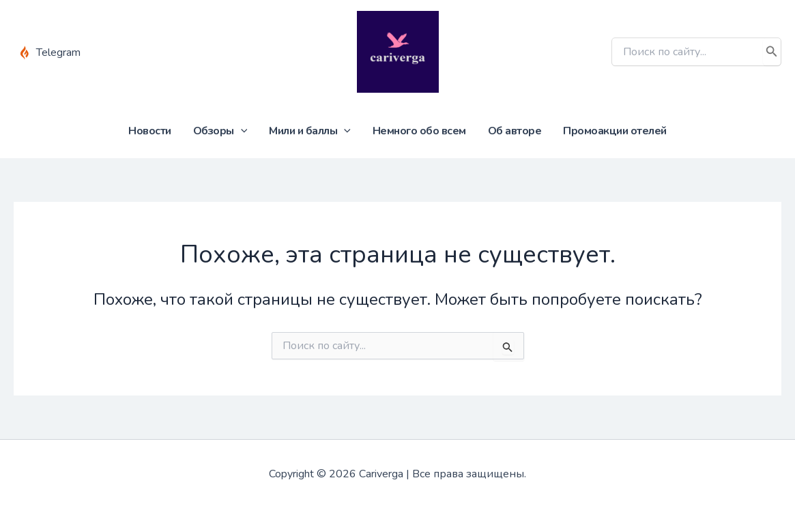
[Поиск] (772, 51)
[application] (241, 131)
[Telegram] (49, 53)
